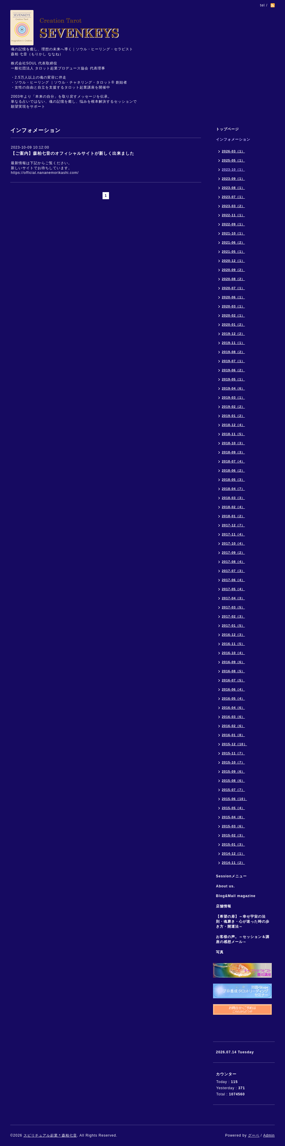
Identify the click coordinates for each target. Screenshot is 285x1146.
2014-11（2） (233, 862)
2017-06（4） (233, 580)
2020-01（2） (233, 324)
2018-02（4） (233, 507)
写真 (220, 952)
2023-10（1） (233, 169)
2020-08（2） (233, 279)
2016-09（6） (233, 662)
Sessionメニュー (231, 876)
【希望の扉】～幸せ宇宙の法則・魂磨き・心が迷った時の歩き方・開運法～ (242, 921)
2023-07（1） (233, 197)
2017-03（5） (233, 607)
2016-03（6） (233, 716)
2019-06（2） (233, 370)
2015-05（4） (233, 808)
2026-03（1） (233, 151)
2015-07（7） (233, 789)
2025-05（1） (233, 160)
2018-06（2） (233, 470)
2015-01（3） (233, 844)
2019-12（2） (233, 333)
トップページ (227, 129)
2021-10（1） (233, 233)
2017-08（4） (233, 561)
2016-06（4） (233, 689)
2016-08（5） (233, 671)
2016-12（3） (233, 634)
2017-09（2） (233, 552)
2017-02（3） (233, 616)
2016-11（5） (233, 644)
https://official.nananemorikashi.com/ (45, 173)
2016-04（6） (233, 707)
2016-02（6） (233, 726)
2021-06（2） (233, 242)
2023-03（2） (233, 206)
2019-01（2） (233, 416)
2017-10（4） (233, 543)
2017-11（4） (233, 534)
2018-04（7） (233, 488)
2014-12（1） (233, 853)
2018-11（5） (233, 434)
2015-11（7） (233, 753)
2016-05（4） (233, 698)
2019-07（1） (233, 361)
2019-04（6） (233, 388)
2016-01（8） (233, 735)
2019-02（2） (233, 406)
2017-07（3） (233, 571)
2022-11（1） (233, 215)
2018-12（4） (233, 425)
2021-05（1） (233, 251)
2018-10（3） (233, 443)
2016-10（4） (233, 653)
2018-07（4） (233, 461)
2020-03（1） (233, 306)
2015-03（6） (233, 826)
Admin (269, 1135)
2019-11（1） (233, 343)
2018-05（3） (233, 479)
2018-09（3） (233, 452)
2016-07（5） (233, 680)
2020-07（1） (233, 288)
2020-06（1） (233, 297)
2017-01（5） (233, 625)
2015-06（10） (234, 799)
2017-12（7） (233, 525)
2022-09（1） (233, 224)
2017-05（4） (233, 589)
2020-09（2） (233, 270)
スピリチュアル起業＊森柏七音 (50, 1135)
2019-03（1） (233, 397)
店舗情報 (223, 906)
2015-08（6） (233, 780)
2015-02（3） (233, 835)
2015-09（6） (233, 771)
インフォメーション (233, 139)
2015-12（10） (234, 744)
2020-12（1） (233, 260)
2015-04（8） (233, 817)
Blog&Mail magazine (237, 896)
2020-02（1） (233, 315)
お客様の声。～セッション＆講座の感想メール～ (242, 939)
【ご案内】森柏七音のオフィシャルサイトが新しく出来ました (72, 153)
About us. (225, 886)
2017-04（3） (233, 598)
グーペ (253, 1135)
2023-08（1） (233, 187)
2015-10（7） (233, 762)
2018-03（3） (233, 498)
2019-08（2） (233, 352)
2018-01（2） (233, 516)
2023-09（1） (233, 178)
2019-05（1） (233, 379)
